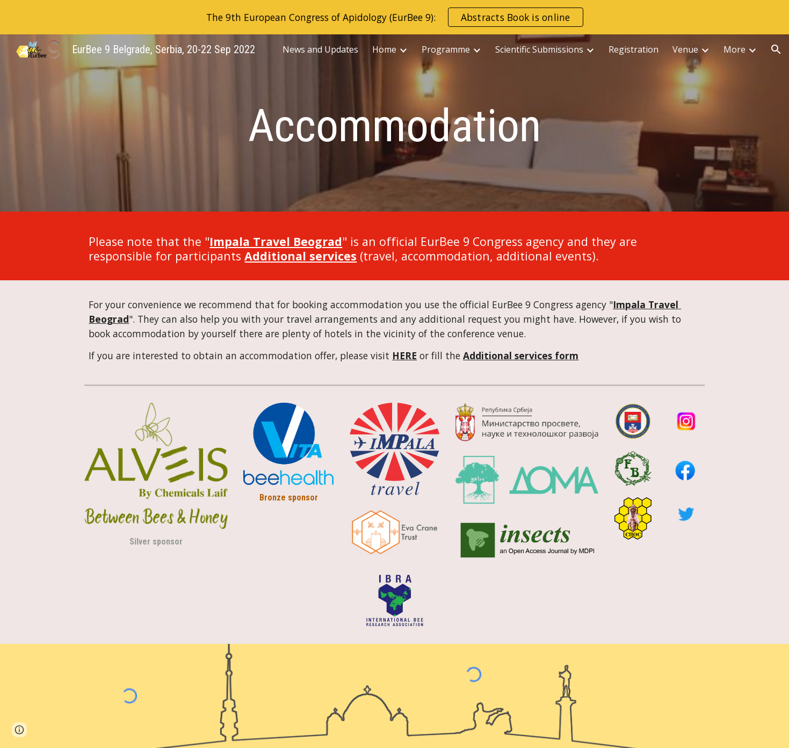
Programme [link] (446, 49)
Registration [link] (633, 49)
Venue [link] (685, 49)
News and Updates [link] (320, 49)
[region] (394, 17)
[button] (776, 49)
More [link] (734, 49)
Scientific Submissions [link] (539, 49)
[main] (395, 125)
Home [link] (384, 49)
